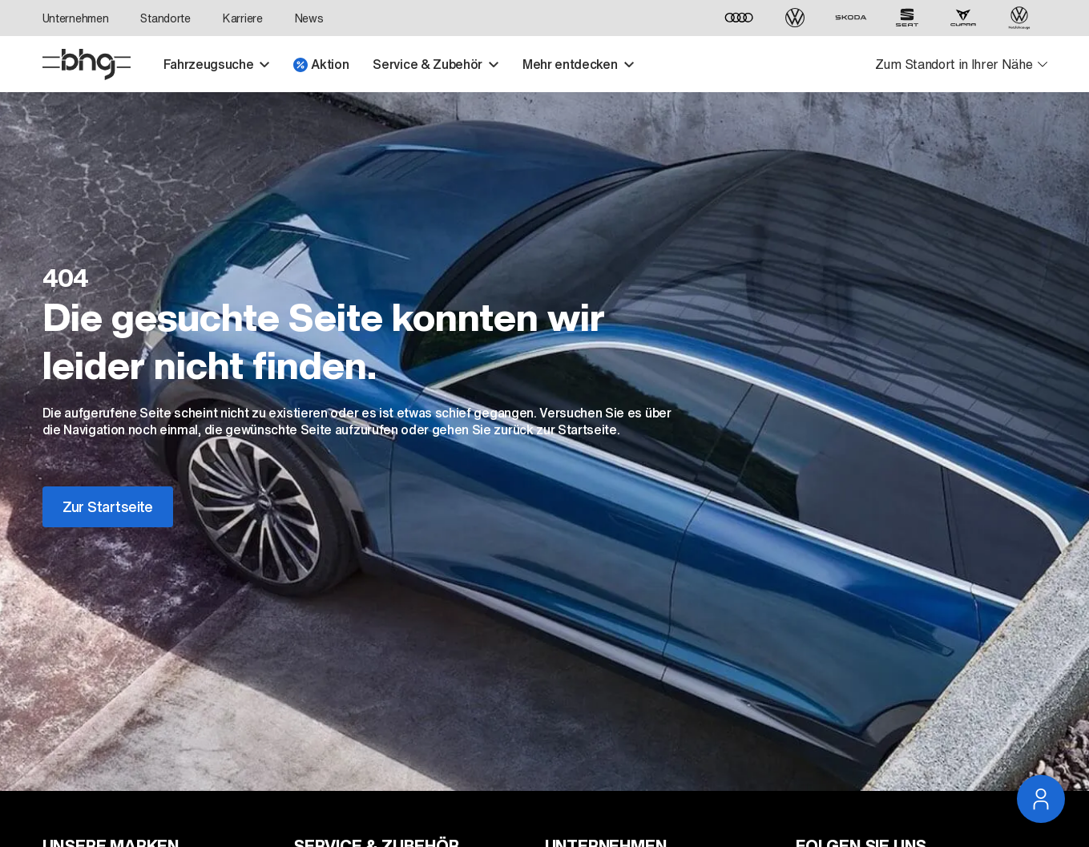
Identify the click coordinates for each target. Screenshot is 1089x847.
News (309, 18)
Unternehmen (75, 18)
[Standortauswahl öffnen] (961, 64)
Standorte (165, 18)
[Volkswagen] (795, 18)
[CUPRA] (963, 18)
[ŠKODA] (851, 18)
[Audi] (739, 18)
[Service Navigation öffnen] (1041, 799)
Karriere (243, 18)
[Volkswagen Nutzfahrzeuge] (1019, 18)
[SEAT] (907, 18)
